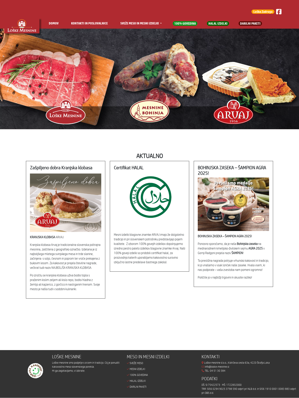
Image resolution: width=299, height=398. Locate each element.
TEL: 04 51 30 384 (215, 370)
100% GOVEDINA (185, 23)
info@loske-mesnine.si (215, 366)
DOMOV (54, 23)
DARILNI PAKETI (250, 23)
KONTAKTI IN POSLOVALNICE (89, 23)
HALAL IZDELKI (217, 23)
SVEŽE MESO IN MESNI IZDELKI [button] (139, 23)
